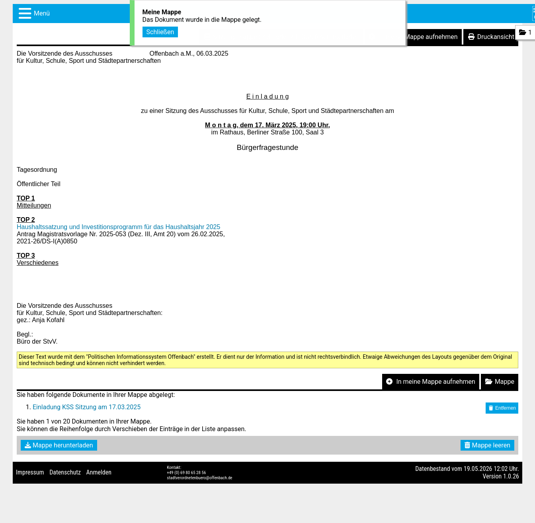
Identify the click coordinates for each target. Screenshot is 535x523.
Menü (42, 13)
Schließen (160, 31)
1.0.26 (511, 476)
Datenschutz (65, 472)
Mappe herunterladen (59, 445)
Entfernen (502, 408)
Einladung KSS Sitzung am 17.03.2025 (87, 407)
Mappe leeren (487, 445)
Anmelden (98, 472)
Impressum (30, 472)
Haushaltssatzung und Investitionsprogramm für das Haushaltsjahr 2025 (118, 227)
